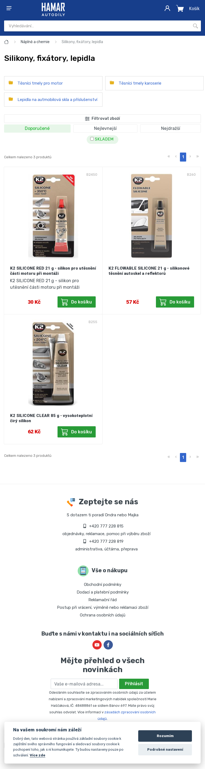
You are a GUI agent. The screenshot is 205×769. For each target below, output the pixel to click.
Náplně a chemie (35, 42)
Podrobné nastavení (165, 749)
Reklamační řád (102, 599)
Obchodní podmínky (102, 584)
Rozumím (165, 736)
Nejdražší (170, 128)
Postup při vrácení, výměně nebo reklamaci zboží (102, 607)
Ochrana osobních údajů (102, 615)
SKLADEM (101, 139)
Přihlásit (134, 683)
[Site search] (97, 25)
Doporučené (37, 128)
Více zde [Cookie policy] (37, 755)
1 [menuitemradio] (183, 157)
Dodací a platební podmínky (103, 592)
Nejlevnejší (105, 128)
